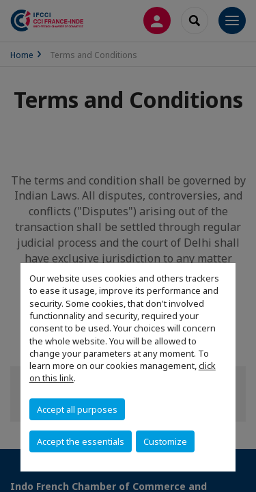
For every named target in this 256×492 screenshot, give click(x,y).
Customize (165, 441)
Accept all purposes (77, 409)
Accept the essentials (80, 441)
